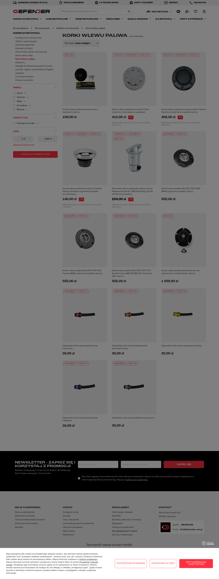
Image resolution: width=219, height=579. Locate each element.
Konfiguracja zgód (163, 563)
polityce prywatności (88, 559)
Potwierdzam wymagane (130, 563)
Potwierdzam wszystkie (196, 563)
